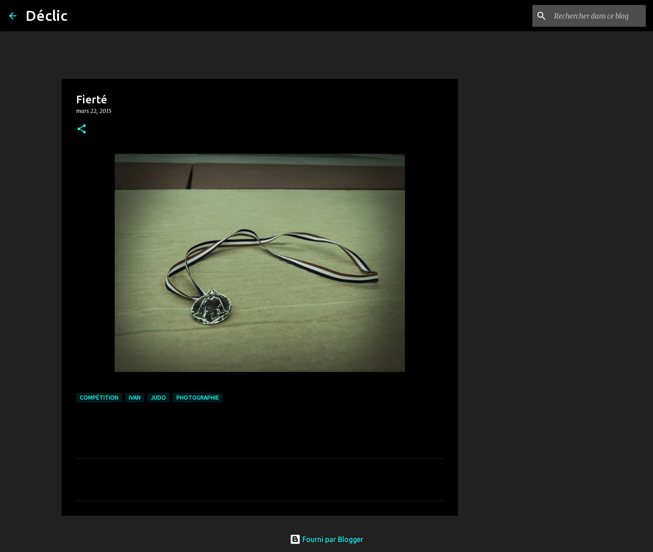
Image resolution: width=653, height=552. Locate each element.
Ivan (135, 398)
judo (158, 398)
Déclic (46, 15)
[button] (81, 129)
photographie (197, 398)
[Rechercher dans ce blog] (598, 16)
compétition (99, 398)
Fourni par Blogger (326, 539)
